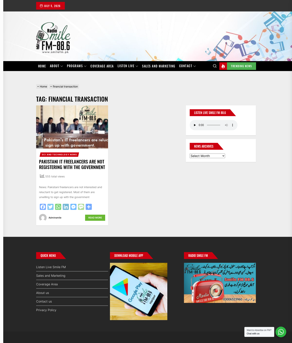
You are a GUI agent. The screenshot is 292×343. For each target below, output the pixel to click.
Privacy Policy (46, 310)
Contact (187, 66)
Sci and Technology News (59, 154)
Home (42, 66)
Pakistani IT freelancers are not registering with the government (72, 164)
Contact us (44, 301)
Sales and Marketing (158, 66)
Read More (95, 217)
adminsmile (55, 217)
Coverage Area (102, 66)
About (56, 66)
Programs (77, 66)
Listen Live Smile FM (51, 267)
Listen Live (128, 66)
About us (42, 293)
